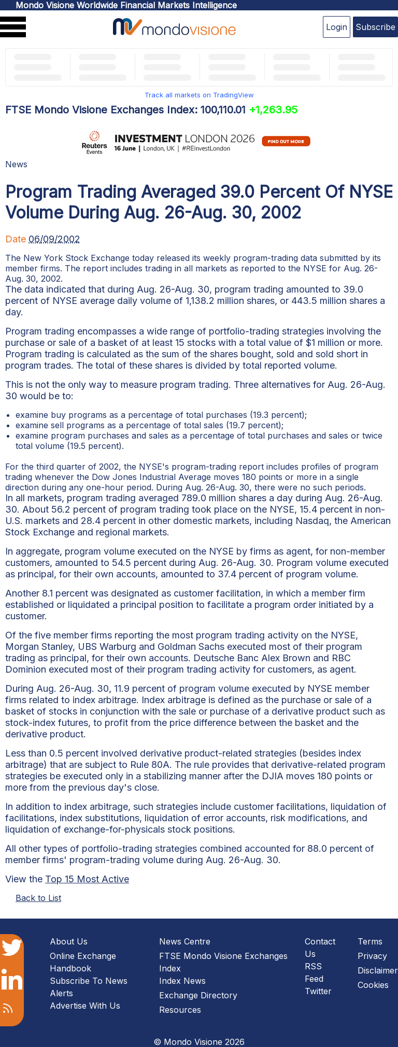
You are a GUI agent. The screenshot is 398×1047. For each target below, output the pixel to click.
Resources (180, 1010)
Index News (182, 981)
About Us (69, 941)
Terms (370, 941)
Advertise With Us (85, 1005)
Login (336, 27)
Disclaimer (378, 970)
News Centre (184, 941)
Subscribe (375, 27)
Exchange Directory (198, 995)
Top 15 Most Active (87, 879)
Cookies (373, 985)
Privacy (372, 956)
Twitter (318, 991)
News (16, 164)
